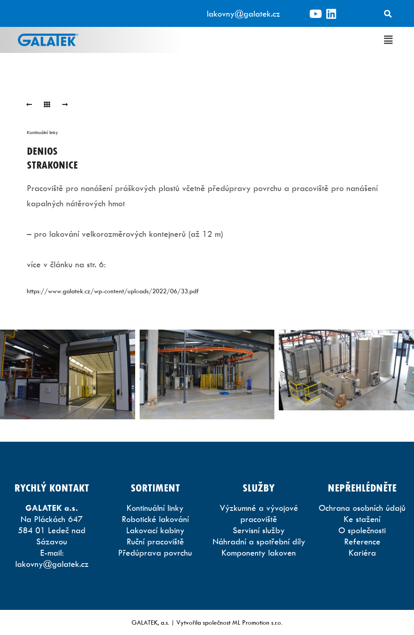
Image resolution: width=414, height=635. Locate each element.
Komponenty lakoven (259, 553)
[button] (388, 39)
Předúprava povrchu (155, 553)
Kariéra (362, 553)
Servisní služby (259, 530)
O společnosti (362, 530)
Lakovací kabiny (155, 530)
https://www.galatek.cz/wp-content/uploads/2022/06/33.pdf (113, 291)
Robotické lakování (155, 519)
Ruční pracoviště (155, 541)
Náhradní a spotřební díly (259, 541)
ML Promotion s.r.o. (257, 622)
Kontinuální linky (42, 132)
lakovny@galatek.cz (243, 14)
